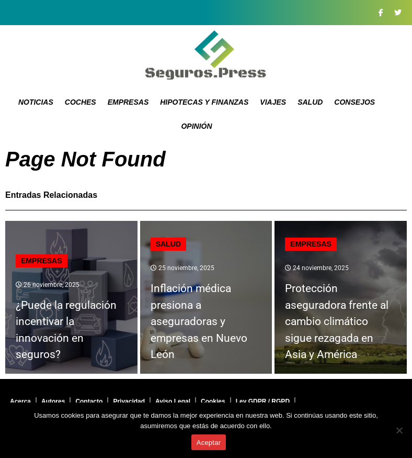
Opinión (196, 126)
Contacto (88, 401)
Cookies (213, 401)
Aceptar (209, 442)
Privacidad (129, 401)
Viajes (273, 102)
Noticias (35, 102)
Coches (80, 102)
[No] (399, 430)
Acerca (20, 401)
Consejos (354, 102)
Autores (53, 401)
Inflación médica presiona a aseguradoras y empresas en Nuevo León (199, 321)
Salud (310, 102)
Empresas (128, 102)
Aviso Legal (172, 401)
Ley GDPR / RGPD (263, 401)
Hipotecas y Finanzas (204, 102)
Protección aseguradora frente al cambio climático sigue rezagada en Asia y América (336, 321)
